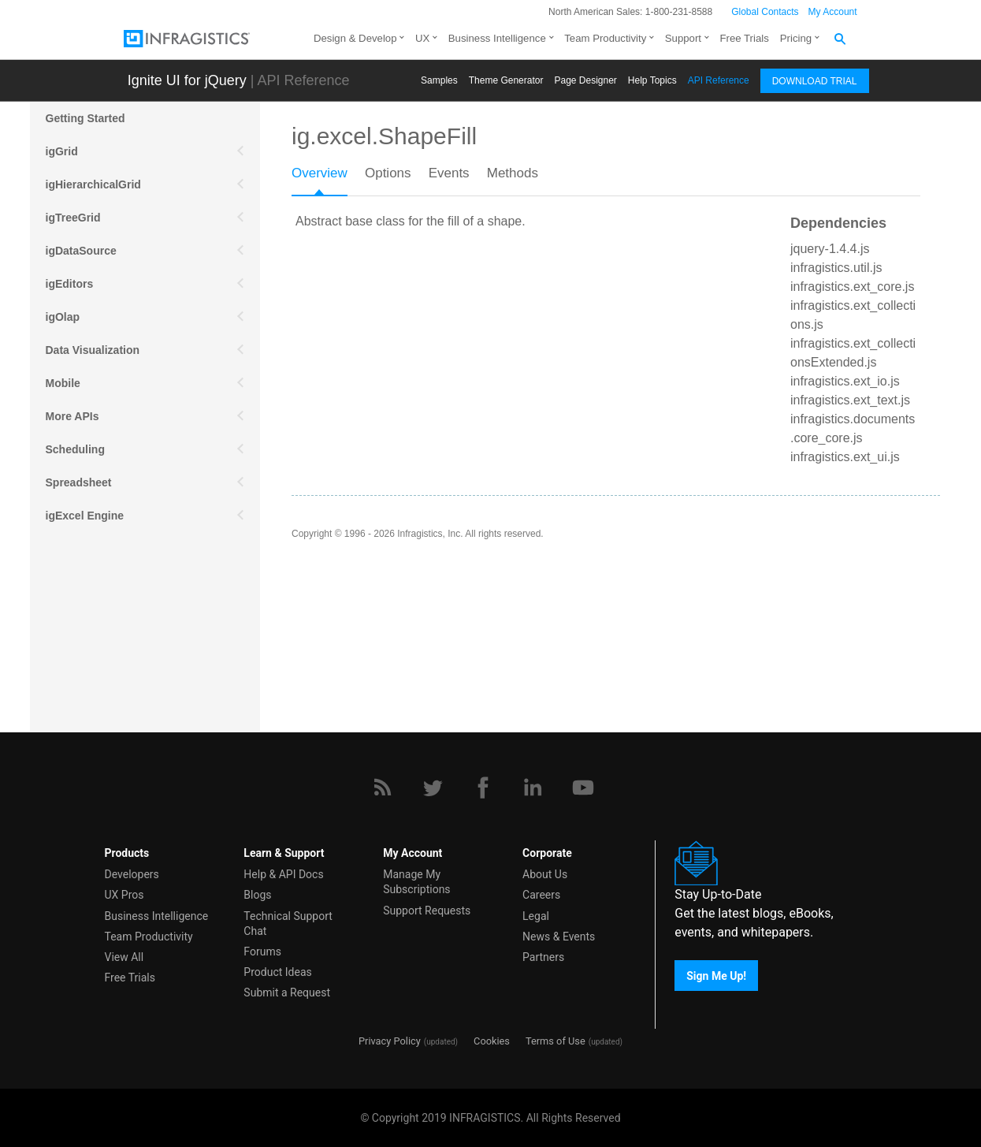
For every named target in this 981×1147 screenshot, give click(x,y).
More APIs (72, 416)
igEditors (70, 283)
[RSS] (382, 787)
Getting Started (85, 118)
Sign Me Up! (716, 975)
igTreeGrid (73, 217)
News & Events (558, 936)
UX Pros (124, 894)
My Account (832, 11)
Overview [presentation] (319, 173)
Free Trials (744, 38)
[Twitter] (432, 787)
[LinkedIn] (532, 787)
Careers (541, 894)
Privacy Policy (390, 1041)
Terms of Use (555, 1041)
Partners (543, 957)
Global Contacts (764, 11)
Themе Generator (506, 80)
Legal (535, 916)
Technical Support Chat (288, 923)
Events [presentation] (449, 173)
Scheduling (75, 449)
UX (422, 38)
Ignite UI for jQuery (187, 80)
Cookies (492, 1041)
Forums (262, 951)
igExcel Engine (85, 515)
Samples (439, 80)
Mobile (63, 383)
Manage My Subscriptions (416, 882)
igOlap (63, 317)
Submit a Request (286, 992)
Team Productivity (605, 38)
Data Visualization (93, 350)
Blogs (257, 894)
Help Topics (652, 80)
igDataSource (81, 250)
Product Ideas (277, 972)
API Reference (718, 80)
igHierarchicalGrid (93, 184)
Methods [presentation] (512, 173)
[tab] (328, 178)
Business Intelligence (497, 38)
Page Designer (585, 80)
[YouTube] (583, 787)
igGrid (62, 151)
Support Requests (426, 910)
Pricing (796, 38)
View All (124, 957)
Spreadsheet (79, 482)
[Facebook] (483, 787)
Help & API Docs (283, 874)
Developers (132, 874)
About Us (544, 874)
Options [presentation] (388, 173)
